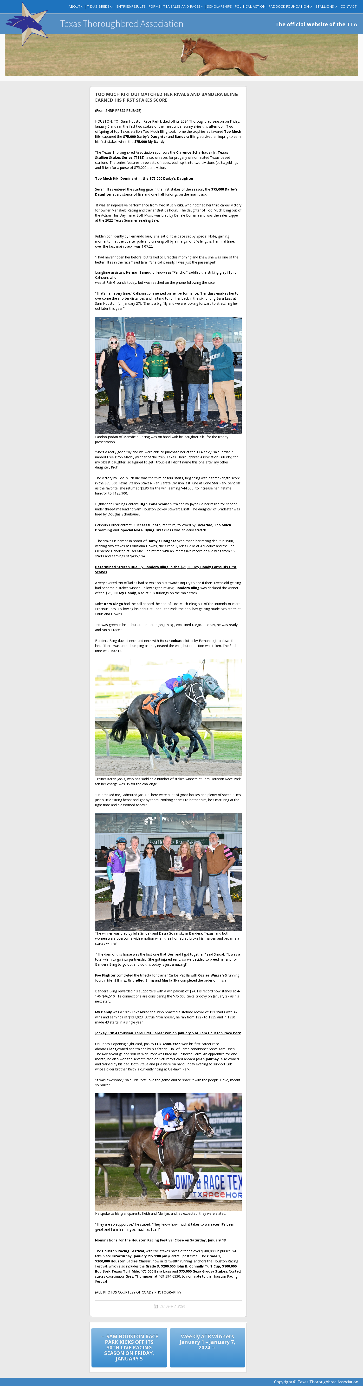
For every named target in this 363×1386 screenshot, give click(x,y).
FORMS (154, 6)
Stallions (325, 6)
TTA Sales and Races (181, 6)
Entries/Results (131, 6)
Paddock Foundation (288, 6)
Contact (349, 6)
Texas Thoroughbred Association (122, 24)
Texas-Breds (98, 6)
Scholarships (219, 6)
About (74, 6)
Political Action (250, 6)
